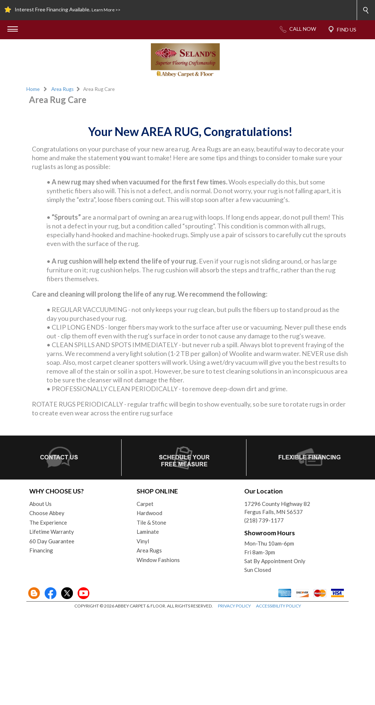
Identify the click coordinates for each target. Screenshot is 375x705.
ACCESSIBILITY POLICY (278, 697)
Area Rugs (62, 89)
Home (33, 89)
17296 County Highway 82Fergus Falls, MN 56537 (277, 599)
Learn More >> (106, 9)
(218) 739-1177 (264, 612)
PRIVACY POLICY (234, 697)
